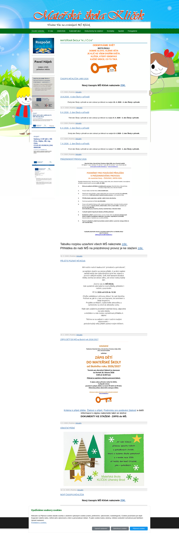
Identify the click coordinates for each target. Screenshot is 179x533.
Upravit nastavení (101, 528)
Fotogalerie (132, 31)
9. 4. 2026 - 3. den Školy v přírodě (74, 112)
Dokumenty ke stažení (94, 31)
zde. (124, 244)
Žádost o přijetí (94, 410)
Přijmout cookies (139, 528)
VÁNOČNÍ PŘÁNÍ (67, 428)
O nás (50, 31)
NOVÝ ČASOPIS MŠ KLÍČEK (72, 494)
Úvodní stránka (38, 31)
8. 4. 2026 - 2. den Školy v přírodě (74, 128)
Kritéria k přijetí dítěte (75, 410)
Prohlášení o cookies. (39, 522)
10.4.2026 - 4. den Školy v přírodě (75, 96)
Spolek (121, 31)
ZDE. (123, 85)
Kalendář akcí (75, 31)
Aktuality (78, 92)
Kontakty (110, 31)
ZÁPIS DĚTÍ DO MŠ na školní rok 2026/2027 (79, 339)
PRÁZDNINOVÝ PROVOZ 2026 (73, 159)
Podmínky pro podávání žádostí (120, 410)
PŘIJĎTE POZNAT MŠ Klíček (72, 260)
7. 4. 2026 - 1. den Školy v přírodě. (75, 143)
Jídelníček (61, 31)
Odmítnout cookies (120, 528)
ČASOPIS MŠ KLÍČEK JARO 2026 (74, 78)
